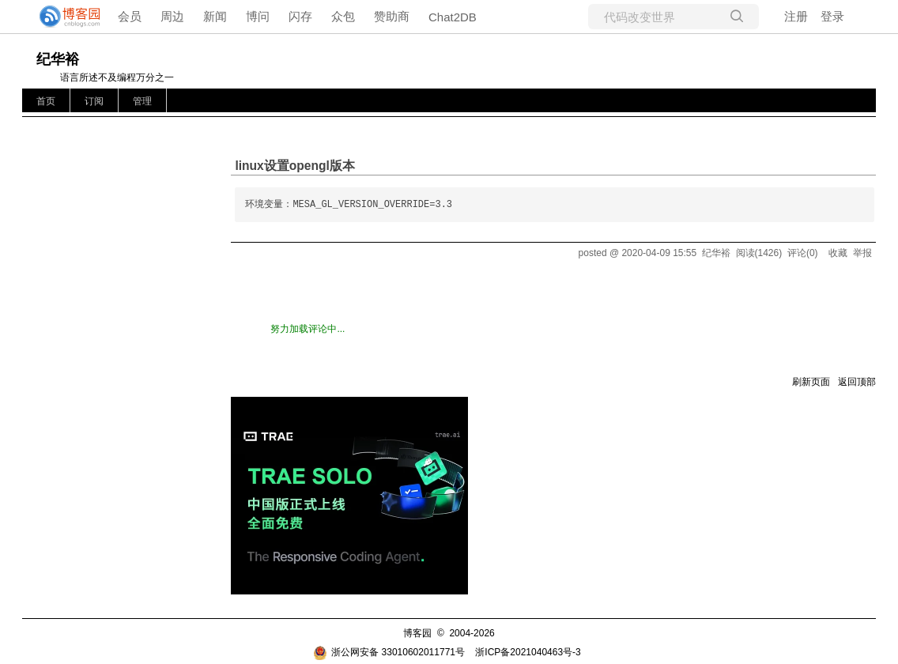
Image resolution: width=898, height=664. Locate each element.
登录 (832, 16)
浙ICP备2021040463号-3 (527, 652)
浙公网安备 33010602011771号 (389, 652)
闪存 (300, 16)
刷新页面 (811, 381)
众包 (343, 16)
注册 (796, 16)
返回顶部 (857, 381)
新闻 (215, 16)
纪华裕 (57, 59)
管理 (142, 101)
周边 (172, 16)
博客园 (417, 633)
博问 (258, 16)
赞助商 (391, 16)
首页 (45, 101)
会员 (129, 16)
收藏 (837, 252)
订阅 (94, 101)
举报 (862, 252)
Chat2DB (452, 17)
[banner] (63, 17)
